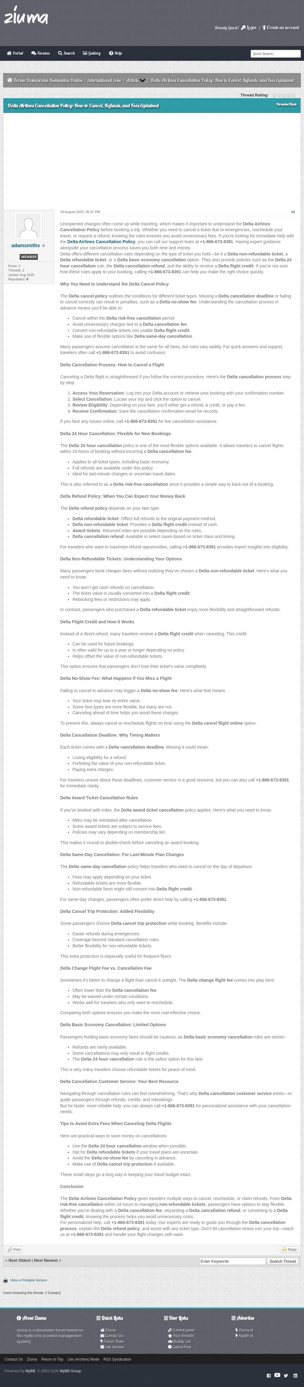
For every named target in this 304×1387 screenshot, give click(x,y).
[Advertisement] (152, 159)
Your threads (181, 1336)
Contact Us (111, 1336)
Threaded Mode (286, 104)
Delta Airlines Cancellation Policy (101, 241)
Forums (40, 53)
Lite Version (112, 1347)
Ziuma (108, 1330)
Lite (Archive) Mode (83, 1359)
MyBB (30, 1371)
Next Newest (46, 1260)
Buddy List (179, 1341)
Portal (15, 53)
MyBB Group (70, 1371)
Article (132, 80)
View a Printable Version (28, 1280)
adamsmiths (25, 245)
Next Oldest (20, 1260)
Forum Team (112, 1341)
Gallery (91, 53)
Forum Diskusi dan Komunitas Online (48, 80)
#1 (293, 212)
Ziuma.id (244, 1330)
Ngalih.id (244, 1336)
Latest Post (179, 1347)
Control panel (181, 1330)
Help (115, 53)
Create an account (281, 27)
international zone (104, 80)
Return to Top (52, 1359)
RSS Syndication (117, 1359)
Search (66, 53)
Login (248, 27)
